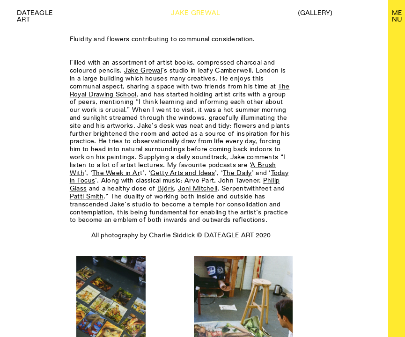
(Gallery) (315, 12)
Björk (165, 188)
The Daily (237, 172)
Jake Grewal (143, 70)
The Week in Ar (116, 172)
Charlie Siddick (172, 235)
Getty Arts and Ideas (182, 172)
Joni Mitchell (198, 188)
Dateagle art (35, 16)
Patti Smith (86, 196)
